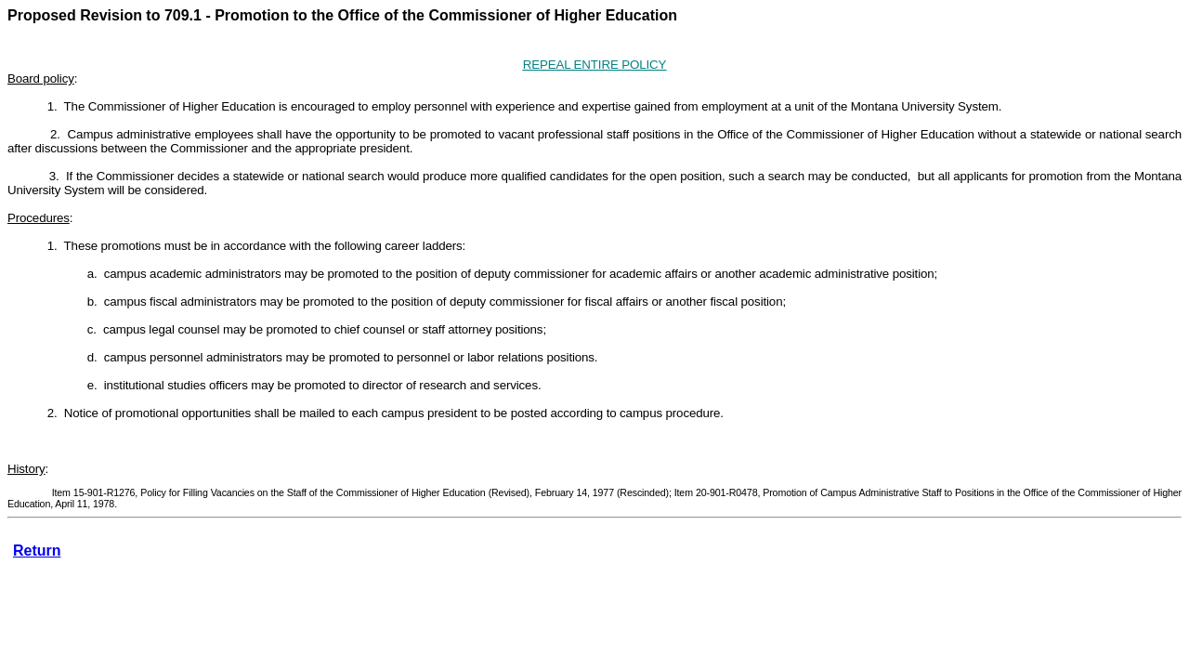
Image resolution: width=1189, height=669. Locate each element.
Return (37, 550)
